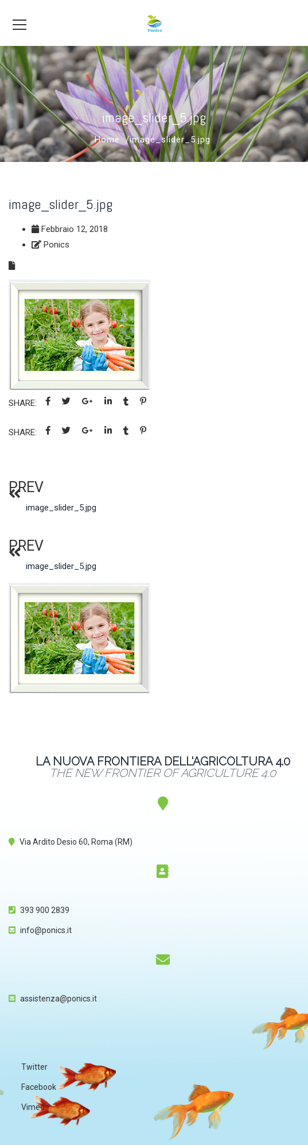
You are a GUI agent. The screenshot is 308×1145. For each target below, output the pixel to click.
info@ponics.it (46, 930)
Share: (23, 403)
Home (107, 139)
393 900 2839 (44, 910)
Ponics (56, 244)
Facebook (38, 1087)
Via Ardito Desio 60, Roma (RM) (76, 841)
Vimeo (33, 1107)
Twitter (34, 1066)
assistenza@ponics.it (58, 998)
